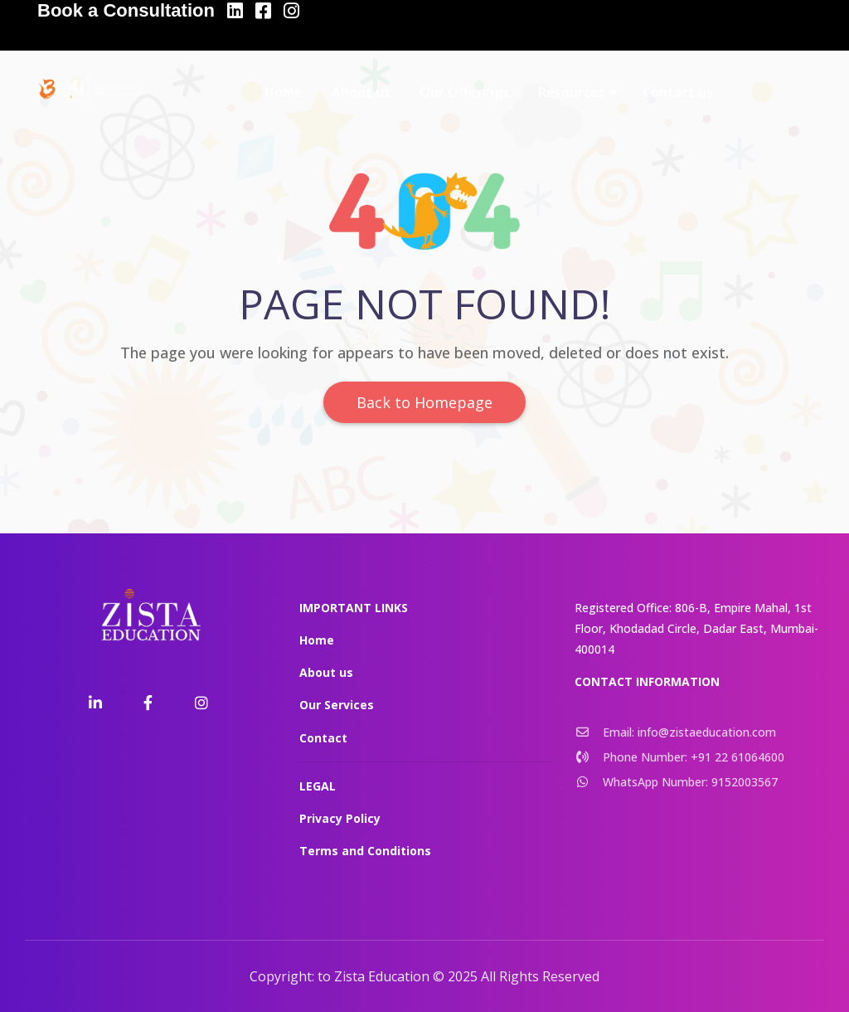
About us (361, 92)
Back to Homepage (424, 402)
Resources (571, 92)
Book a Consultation (126, 11)
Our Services (336, 705)
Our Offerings (464, 92)
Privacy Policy (340, 818)
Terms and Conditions (365, 851)
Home (283, 92)
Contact (323, 738)
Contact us (678, 92)
